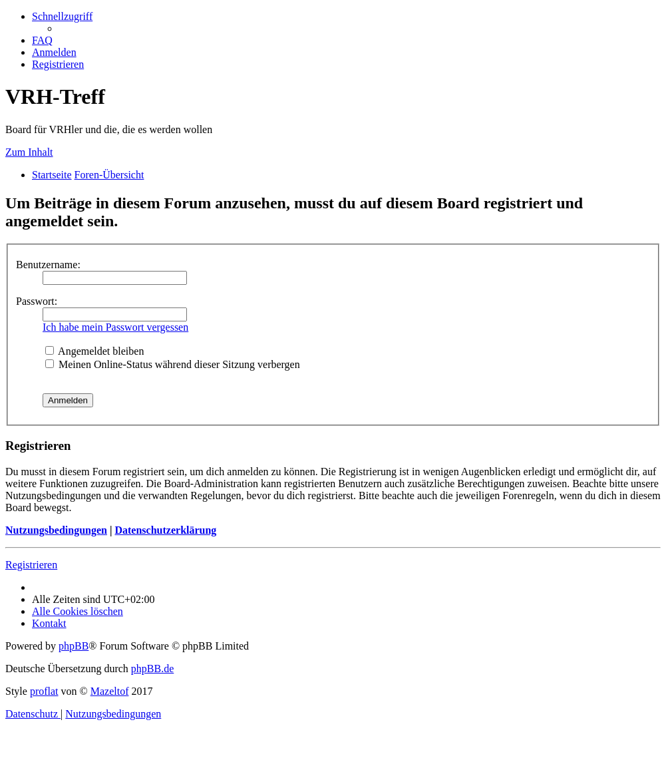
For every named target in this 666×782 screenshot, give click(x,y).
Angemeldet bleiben (94, 351)
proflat (44, 691)
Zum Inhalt (29, 152)
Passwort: (36, 301)
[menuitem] (42, 40)
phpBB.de (152, 668)
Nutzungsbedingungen (56, 530)
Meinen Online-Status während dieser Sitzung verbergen (172, 364)
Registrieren (31, 564)
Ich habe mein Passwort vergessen (115, 327)
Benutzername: (48, 264)
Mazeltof (109, 691)
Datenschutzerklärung (165, 530)
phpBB (73, 646)
